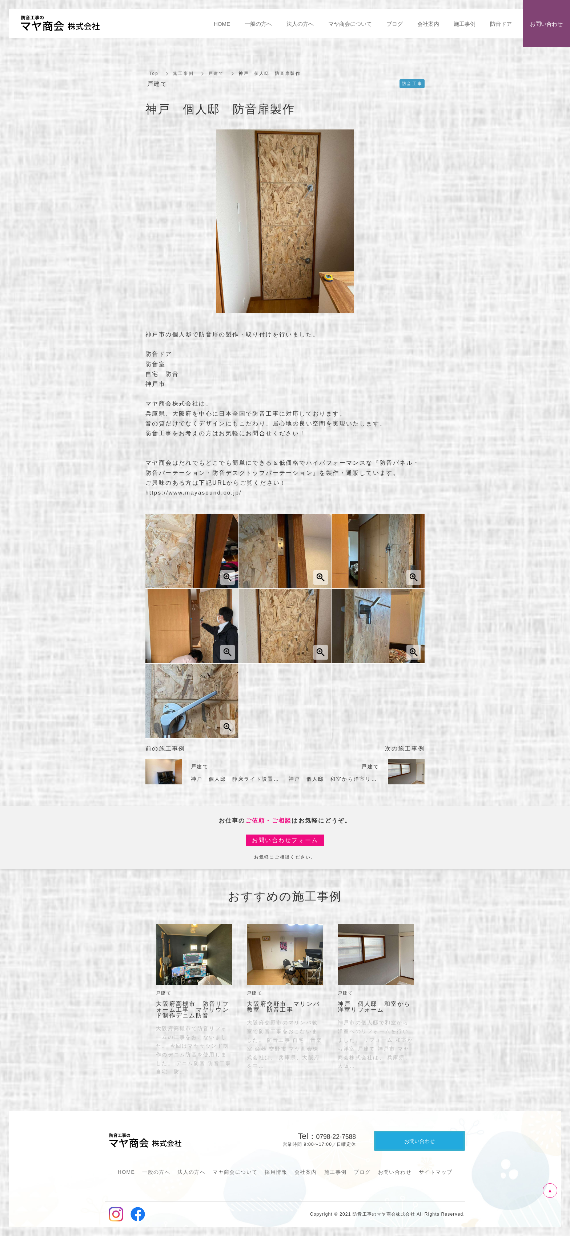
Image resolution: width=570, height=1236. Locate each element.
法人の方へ (191, 1172)
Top (153, 73)
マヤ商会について (235, 1172)
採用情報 (276, 1172)
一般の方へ (156, 1172)
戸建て (216, 73)
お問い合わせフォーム (285, 840)
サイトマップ (435, 1172)
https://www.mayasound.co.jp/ (196, 492)
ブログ (362, 1172)
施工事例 (183, 73)
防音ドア (501, 24)
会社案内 (305, 1172)
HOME (126, 1172)
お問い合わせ (395, 1172)
